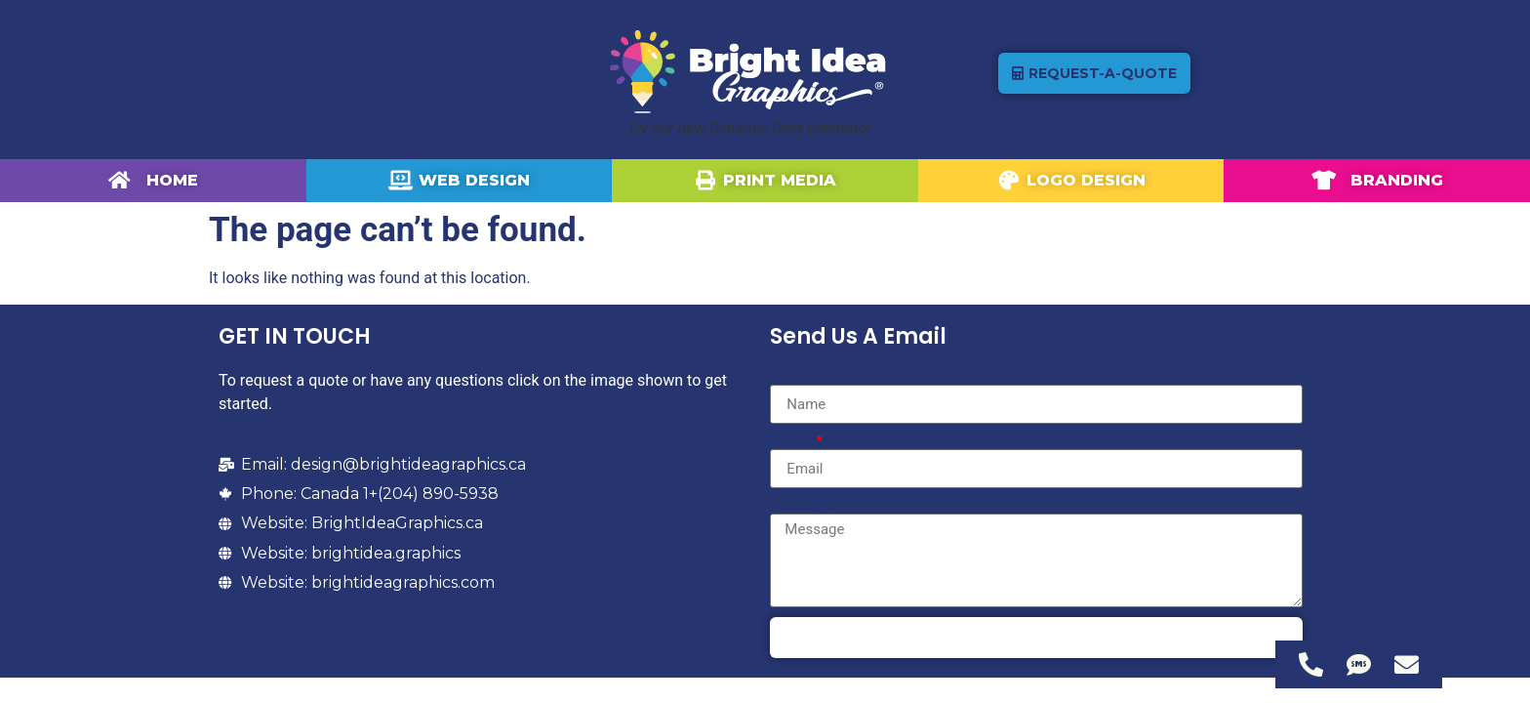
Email (791, 441)
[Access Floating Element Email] (1406, 664)
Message (801, 506)
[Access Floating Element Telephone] (1311, 664)
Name (791, 377)
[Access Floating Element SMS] (1359, 664)
